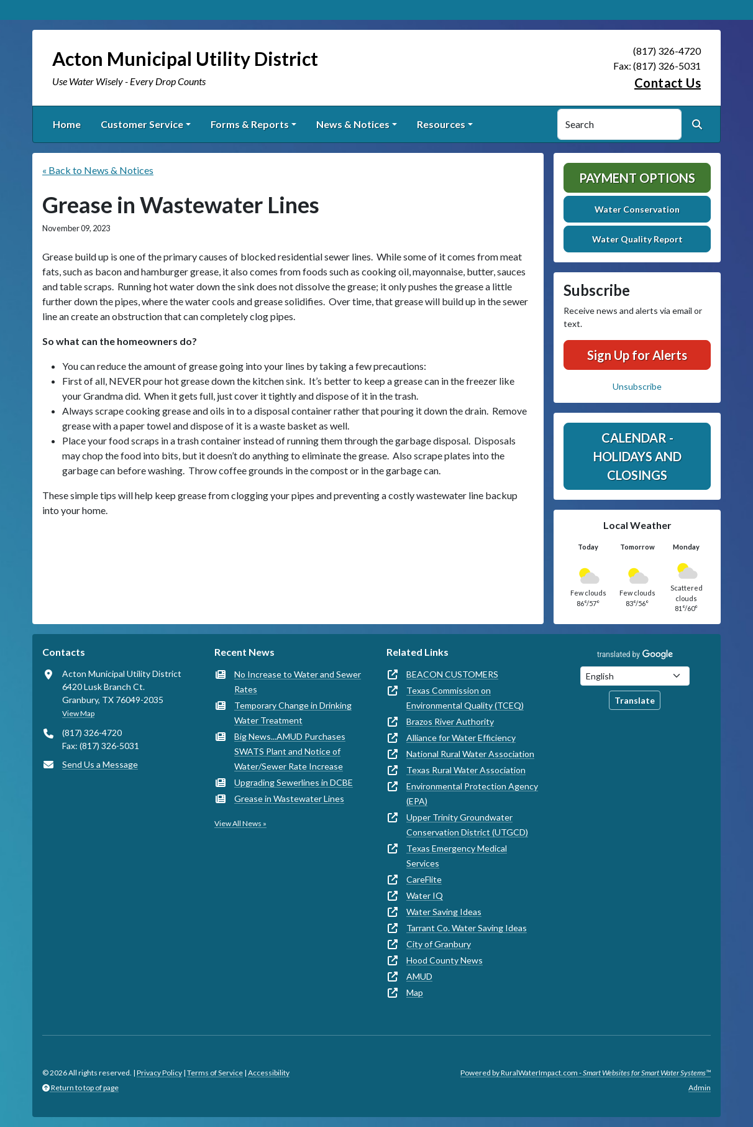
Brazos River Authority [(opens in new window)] (450, 721)
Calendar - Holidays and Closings (637, 456)
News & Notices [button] (353, 124)
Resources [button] (441, 124)
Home (67, 124)
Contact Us (667, 82)
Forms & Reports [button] (250, 124)
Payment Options (637, 177)
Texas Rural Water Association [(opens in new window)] (466, 770)
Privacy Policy (159, 1072)
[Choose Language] (635, 676)
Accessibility (269, 1072)
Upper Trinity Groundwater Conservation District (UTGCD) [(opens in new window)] (467, 824)
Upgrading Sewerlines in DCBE (293, 782)
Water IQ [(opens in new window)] (424, 895)
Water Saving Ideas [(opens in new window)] (443, 911)
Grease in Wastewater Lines (289, 798)
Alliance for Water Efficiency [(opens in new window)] (461, 737)
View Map (78, 713)
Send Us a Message (100, 764)
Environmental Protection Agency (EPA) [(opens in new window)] (472, 793)
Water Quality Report (637, 239)
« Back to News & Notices (97, 170)
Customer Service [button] (142, 124)
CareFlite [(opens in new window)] (424, 879)
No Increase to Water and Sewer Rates (297, 681)
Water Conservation (637, 209)
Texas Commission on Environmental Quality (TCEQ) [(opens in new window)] (465, 698)
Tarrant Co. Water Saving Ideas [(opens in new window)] (466, 927)
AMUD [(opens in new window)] (419, 976)
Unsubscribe (637, 386)
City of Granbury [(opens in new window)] (438, 944)
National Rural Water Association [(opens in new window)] (470, 753)
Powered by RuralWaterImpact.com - (585, 1072)
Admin (699, 1087)
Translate (634, 700)
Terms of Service (215, 1072)
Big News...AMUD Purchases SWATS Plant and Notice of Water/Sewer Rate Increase (289, 751)
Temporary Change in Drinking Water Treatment (293, 712)
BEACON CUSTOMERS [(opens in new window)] (452, 674)
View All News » (240, 823)
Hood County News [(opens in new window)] (444, 960)
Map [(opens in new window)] (414, 992)
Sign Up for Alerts (637, 354)
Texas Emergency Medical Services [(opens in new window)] (456, 855)
